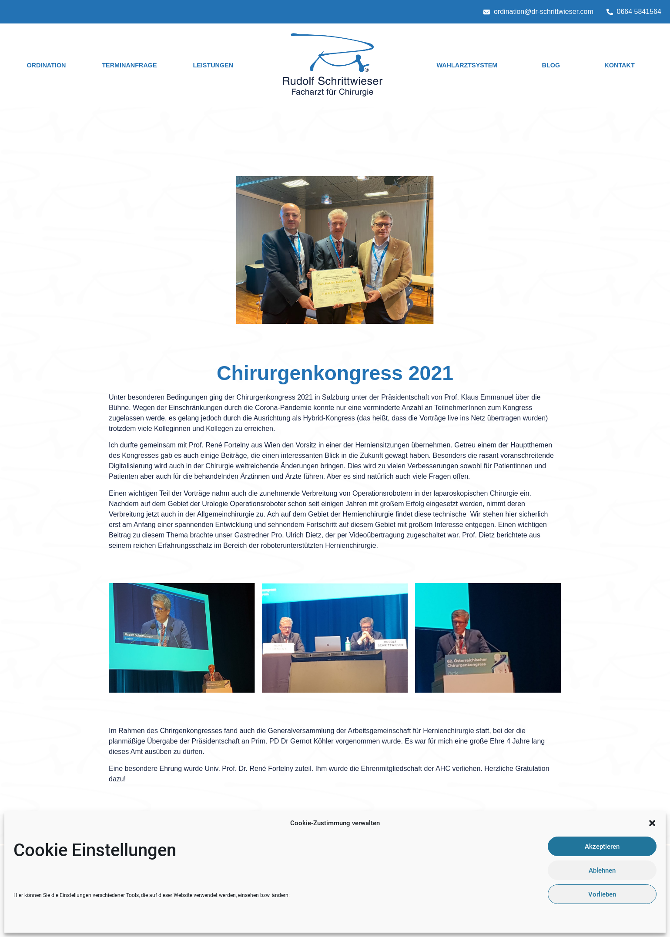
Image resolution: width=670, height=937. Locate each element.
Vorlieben (602, 894)
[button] (652, 823)
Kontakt (619, 65)
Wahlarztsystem (466, 65)
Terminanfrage (129, 65)
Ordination (46, 65)
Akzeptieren (602, 846)
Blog (551, 65)
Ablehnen (602, 870)
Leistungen (213, 65)
